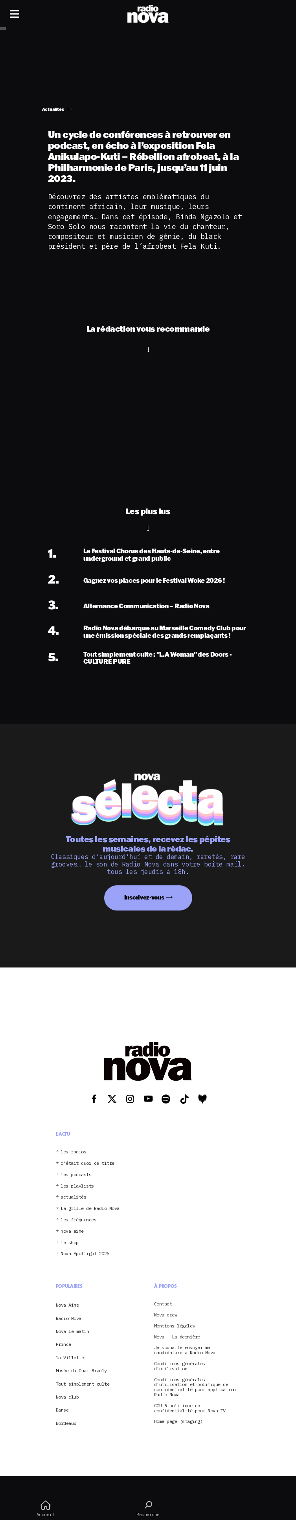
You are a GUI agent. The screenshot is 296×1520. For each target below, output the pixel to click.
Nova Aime (67, 1305)
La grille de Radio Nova (90, 1208)
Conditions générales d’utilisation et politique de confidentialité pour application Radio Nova (195, 1387)
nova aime (72, 1231)
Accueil (45, 1508)
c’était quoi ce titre (87, 1163)
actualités (73, 1197)
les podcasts (76, 1174)
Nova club (67, 1397)
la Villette (70, 1357)
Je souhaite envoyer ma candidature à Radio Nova (184, 1350)
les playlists (77, 1186)
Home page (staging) (178, 1421)
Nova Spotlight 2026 (85, 1253)
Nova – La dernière (177, 1337)
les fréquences (78, 1220)
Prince (63, 1344)
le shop (70, 1242)
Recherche (148, 1508)
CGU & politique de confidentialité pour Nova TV (190, 1408)
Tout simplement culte (83, 1384)
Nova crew (165, 1315)
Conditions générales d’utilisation (179, 1366)
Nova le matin (72, 1331)
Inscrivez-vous (144, 897)
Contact (163, 1304)
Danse (62, 1410)
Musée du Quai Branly (81, 1370)
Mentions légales (174, 1326)
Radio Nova (68, 1318)
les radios (73, 1152)
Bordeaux (66, 1423)
